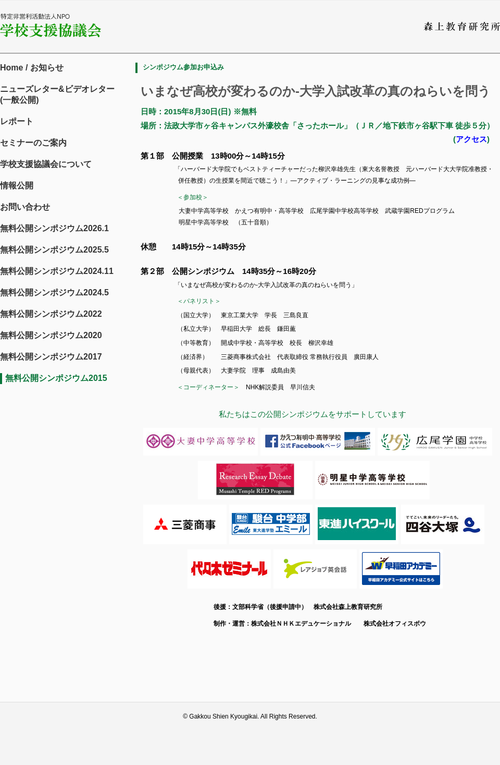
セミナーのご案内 (33, 142)
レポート (16, 121)
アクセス (471, 139)
